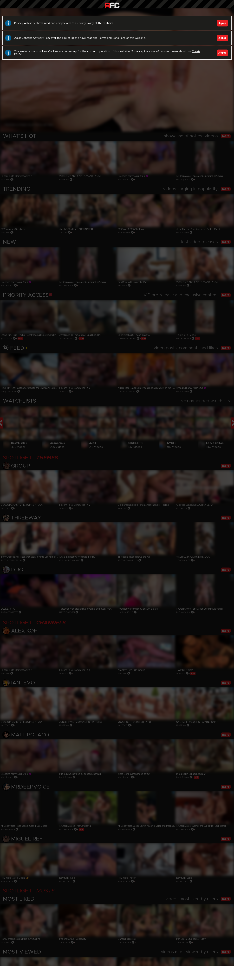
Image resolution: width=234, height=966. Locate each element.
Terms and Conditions (111, 38)
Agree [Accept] (222, 23)
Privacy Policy (85, 23)
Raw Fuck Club (112, 5)
